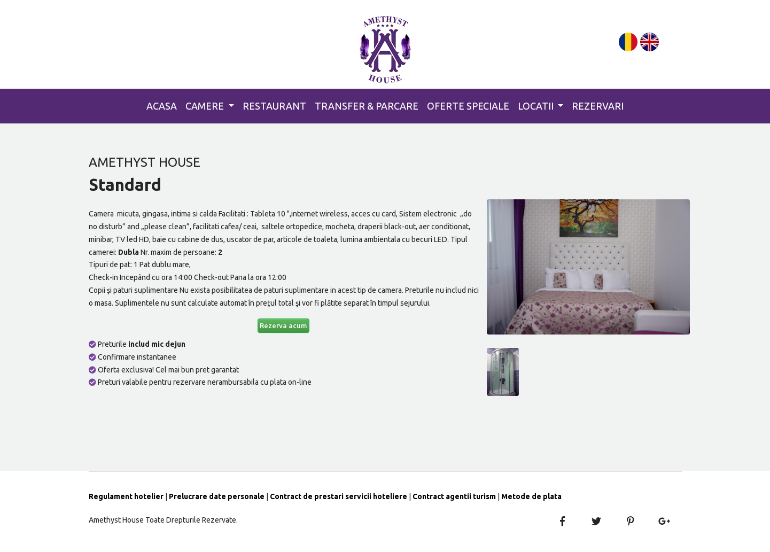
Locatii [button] (537, 105)
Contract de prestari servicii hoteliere (338, 496)
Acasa (161, 105)
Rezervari (598, 105)
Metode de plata (531, 496)
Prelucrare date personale (217, 496)
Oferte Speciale (468, 105)
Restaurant (274, 105)
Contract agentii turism (454, 496)
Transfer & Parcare (366, 105)
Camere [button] (205, 105)
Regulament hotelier (126, 496)
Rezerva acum (283, 325)
